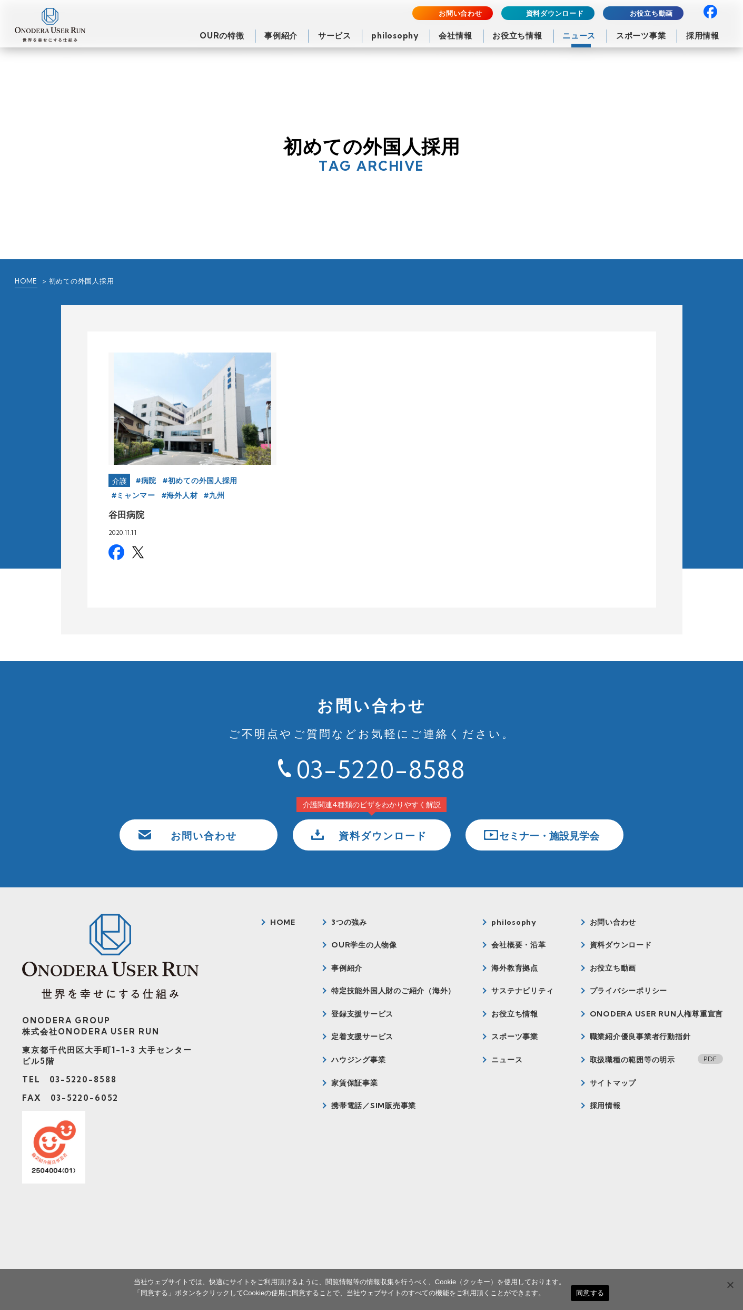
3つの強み (349, 922)
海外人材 (181, 495)
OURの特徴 (222, 36)
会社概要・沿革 (518, 945)
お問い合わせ (460, 13)
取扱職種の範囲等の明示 (632, 1059)
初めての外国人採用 (202, 480)
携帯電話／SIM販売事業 (373, 1105)
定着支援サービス (362, 1036)
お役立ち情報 (517, 36)
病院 (148, 480)
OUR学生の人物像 (364, 945)
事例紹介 (281, 36)
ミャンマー (135, 495)
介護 (119, 481)
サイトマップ (613, 1083)
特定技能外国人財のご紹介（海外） (393, 990)
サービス (334, 36)
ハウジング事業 (358, 1059)
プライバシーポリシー (629, 990)
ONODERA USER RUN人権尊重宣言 (657, 1014)
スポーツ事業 (641, 36)
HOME (26, 281)
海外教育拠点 (514, 968)
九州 (216, 495)
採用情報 (702, 36)
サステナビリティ (522, 990)
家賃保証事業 (354, 1083)
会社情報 (455, 36)
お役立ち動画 (651, 13)
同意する (590, 1293)
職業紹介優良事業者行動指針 (640, 1036)
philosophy (395, 36)
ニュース (579, 36)
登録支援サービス (362, 1014)
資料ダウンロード (555, 13)
